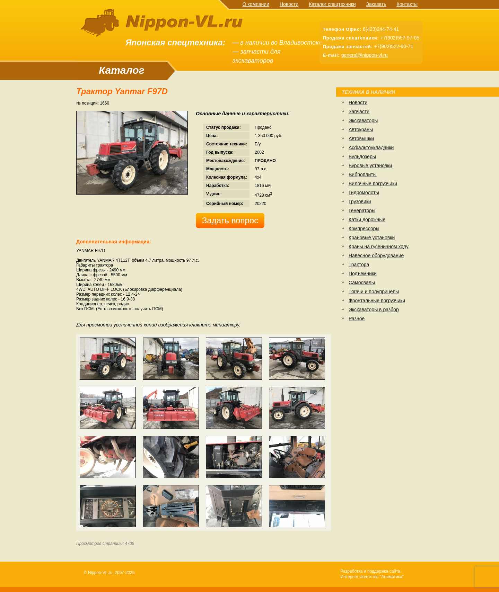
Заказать (376, 4)
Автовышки (361, 138)
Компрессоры (364, 228)
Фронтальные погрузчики (377, 300)
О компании (256, 4)
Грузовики (360, 201)
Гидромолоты (364, 192)
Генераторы (362, 210)
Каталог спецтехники (332, 4)
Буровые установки (370, 165)
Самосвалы (362, 282)
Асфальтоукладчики (371, 147)
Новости (289, 4)
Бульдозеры (362, 156)
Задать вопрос (230, 220)
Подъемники (363, 273)
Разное (357, 318)
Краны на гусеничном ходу (379, 246)
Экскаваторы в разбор (374, 309)
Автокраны (361, 129)
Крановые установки (372, 237)
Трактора (359, 264)
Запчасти (359, 111)
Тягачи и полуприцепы (374, 291)
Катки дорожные (367, 219)
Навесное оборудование (376, 255)
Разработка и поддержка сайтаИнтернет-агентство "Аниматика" (372, 574)
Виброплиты (363, 174)
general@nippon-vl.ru (364, 55)
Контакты (407, 4)
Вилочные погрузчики (373, 183)
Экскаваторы (363, 120)
